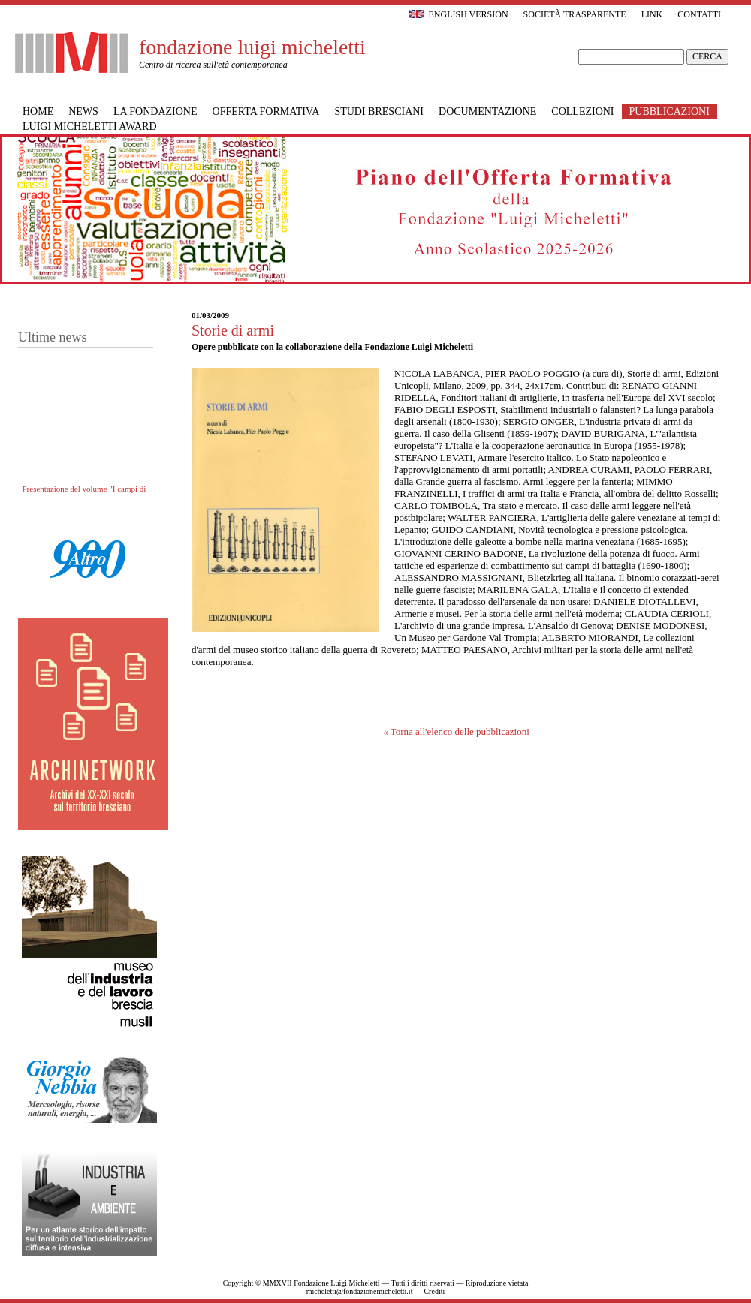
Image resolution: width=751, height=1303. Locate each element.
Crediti (434, 1291)
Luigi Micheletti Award (90, 126)
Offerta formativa (266, 111)
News (83, 111)
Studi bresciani (379, 111)
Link (652, 14)
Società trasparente (574, 14)
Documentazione (487, 111)
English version (458, 14)
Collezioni (582, 111)
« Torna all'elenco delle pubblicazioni (456, 731)
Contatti (699, 14)
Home (38, 111)
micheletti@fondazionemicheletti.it (359, 1291)
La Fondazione (155, 111)
